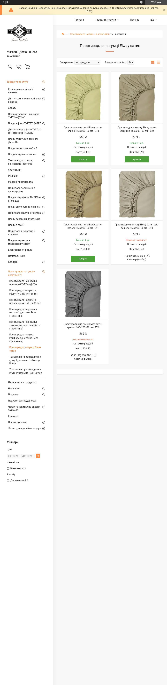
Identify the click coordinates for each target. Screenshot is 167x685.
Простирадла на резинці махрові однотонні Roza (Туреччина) (23, 312)
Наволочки (14, 388)
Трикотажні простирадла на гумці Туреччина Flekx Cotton (25, 371)
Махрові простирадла (20, 181)
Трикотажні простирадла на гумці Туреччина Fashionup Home (25, 360)
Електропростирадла (20, 249)
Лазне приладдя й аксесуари (24, 428)
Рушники (13, 176)
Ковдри (12, 262)
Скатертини (14, 169)
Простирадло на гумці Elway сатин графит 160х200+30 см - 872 (83, 326)
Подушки (13, 394)
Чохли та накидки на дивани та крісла (24, 408)
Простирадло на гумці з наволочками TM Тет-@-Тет (25, 301)
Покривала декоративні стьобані (21, 233)
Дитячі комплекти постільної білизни (24, 100)
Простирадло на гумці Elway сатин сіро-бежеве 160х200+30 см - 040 (137, 226)
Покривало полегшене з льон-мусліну (21, 190)
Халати (12, 108)
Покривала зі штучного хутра (24, 212)
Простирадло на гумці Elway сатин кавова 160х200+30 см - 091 (83, 226)
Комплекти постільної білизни (20, 91)
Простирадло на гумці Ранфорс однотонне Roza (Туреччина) (23, 338)
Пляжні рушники (17, 422)
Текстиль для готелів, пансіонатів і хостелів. (20, 162)
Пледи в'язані (16, 225)
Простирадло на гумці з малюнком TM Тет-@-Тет (23, 292)
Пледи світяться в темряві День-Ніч (23, 141)
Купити (83, 159)
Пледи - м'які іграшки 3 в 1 (22, 148)
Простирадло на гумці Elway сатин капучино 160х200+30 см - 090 (137, 129)
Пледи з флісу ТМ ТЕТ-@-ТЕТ (24, 123)
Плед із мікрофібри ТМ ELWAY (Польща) (24, 199)
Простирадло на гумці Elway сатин (25, 349)
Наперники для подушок (22, 382)
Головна (79, 19)
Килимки (13, 416)
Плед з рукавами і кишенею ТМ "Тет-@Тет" (23, 116)
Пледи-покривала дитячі (22, 154)
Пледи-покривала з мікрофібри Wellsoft (19, 242)
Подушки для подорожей (22, 400)
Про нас (134, 19)
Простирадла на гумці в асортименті (21, 273)
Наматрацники (16, 256)
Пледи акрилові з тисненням (24, 206)
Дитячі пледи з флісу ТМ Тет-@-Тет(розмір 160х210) (24, 131)
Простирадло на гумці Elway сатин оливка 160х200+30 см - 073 (83, 129)
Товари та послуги (17, 82)
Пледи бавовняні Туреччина (24, 219)
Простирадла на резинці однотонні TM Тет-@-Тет (23, 283)
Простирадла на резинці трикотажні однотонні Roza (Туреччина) (24, 325)
